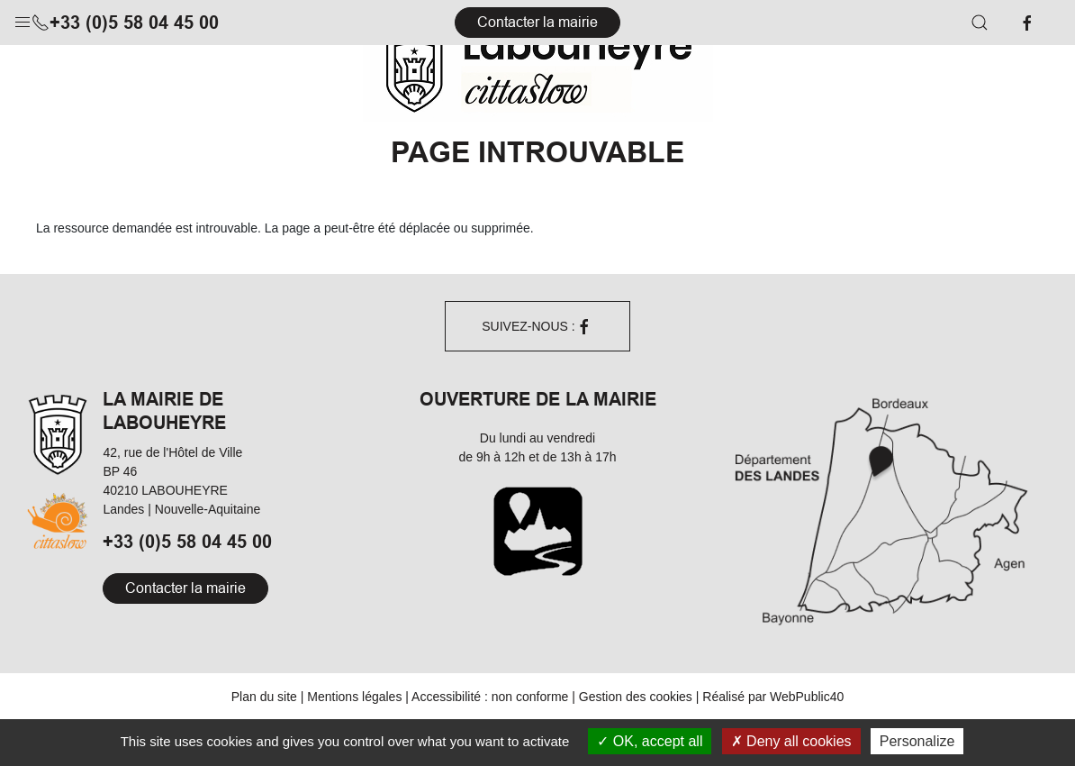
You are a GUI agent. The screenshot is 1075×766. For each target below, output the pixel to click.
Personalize (917, 741)
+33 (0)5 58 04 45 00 (125, 23)
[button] (23, 18)
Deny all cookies (791, 741)
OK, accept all (649, 741)
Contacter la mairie (537, 22)
